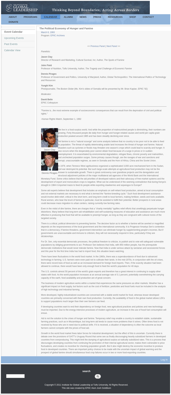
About (13, 17)
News (83, 17)
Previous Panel (97, 46)
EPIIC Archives (57, 35)
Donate (13, 22)
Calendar (50, 17)
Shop (132, 17)
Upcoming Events (14, 38)
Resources (115, 17)
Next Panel (112, 46)
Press (97, 17)
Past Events (11, 44)
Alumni (68, 17)
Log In (164, 359)
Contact (148, 17)
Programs (30, 17)
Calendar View (12, 50)
